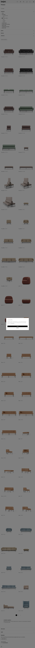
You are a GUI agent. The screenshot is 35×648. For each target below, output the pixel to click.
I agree (17, 326)
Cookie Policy (12, 323)
